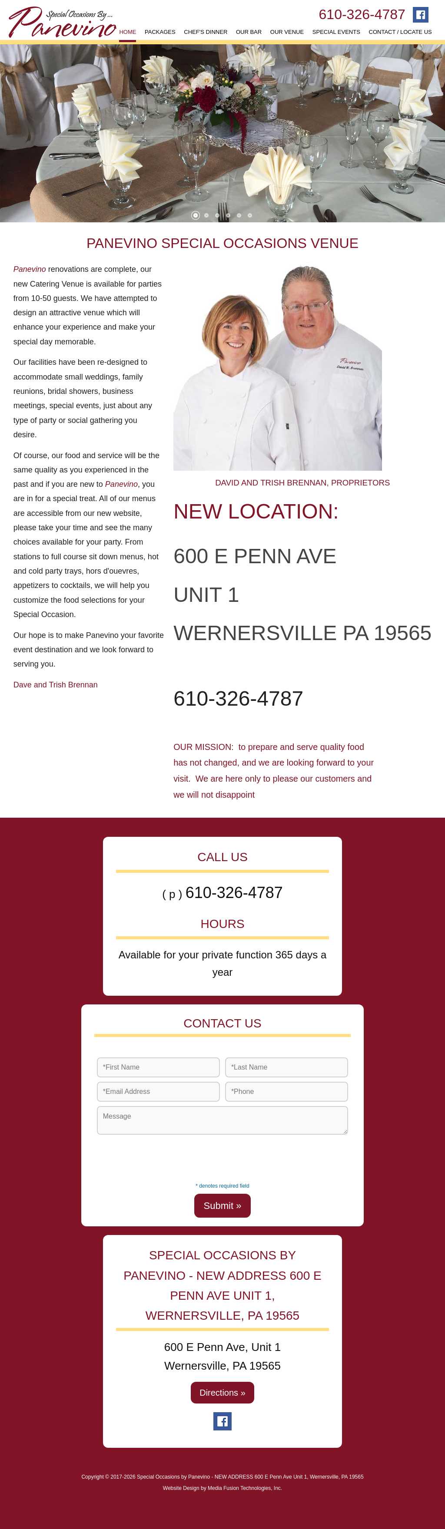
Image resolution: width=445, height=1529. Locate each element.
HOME (127, 32)
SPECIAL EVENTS (336, 32)
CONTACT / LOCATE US (400, 32)
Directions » (222, 1392)
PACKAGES (160, 32)
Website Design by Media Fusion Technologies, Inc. (222, 1488)
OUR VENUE (287, 32)
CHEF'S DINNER (205, 32)
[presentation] (222, 1156)
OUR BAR (249, 32)
